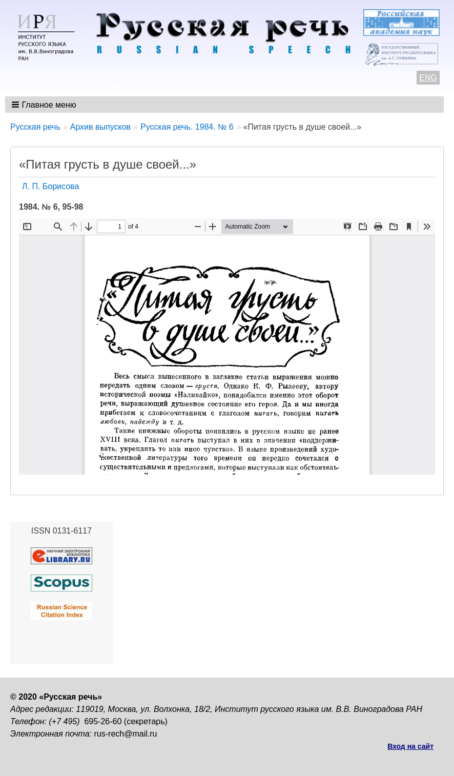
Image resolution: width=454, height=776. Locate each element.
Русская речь (35, 126)
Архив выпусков (100, 126)
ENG (428, 77)
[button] (45, 104)
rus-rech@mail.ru (125, 733)
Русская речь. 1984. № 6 (187, 126)
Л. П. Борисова (50, 186)
